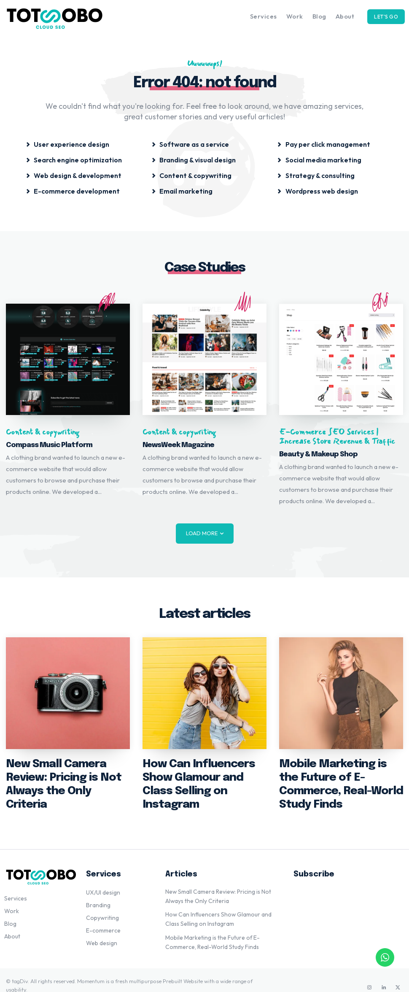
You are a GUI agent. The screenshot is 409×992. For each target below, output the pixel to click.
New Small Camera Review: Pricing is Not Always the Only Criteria (64, 775)
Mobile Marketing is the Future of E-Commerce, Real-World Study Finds (337, 775)
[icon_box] (67, 143)
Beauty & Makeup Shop (318, 454)
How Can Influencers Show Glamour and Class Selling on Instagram (202, 775)
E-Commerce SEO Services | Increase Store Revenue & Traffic (337, 437)
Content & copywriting (42, 432)
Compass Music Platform (49, 445)
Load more (204, 533)
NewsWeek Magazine (178, 445)
